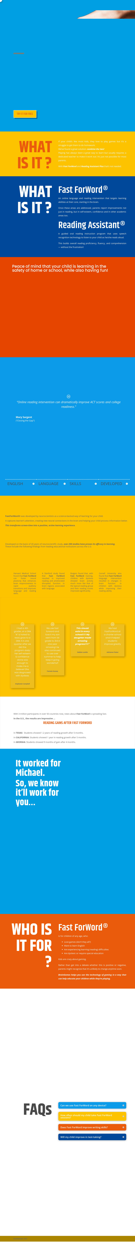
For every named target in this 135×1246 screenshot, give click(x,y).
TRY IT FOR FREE (32, 116)
